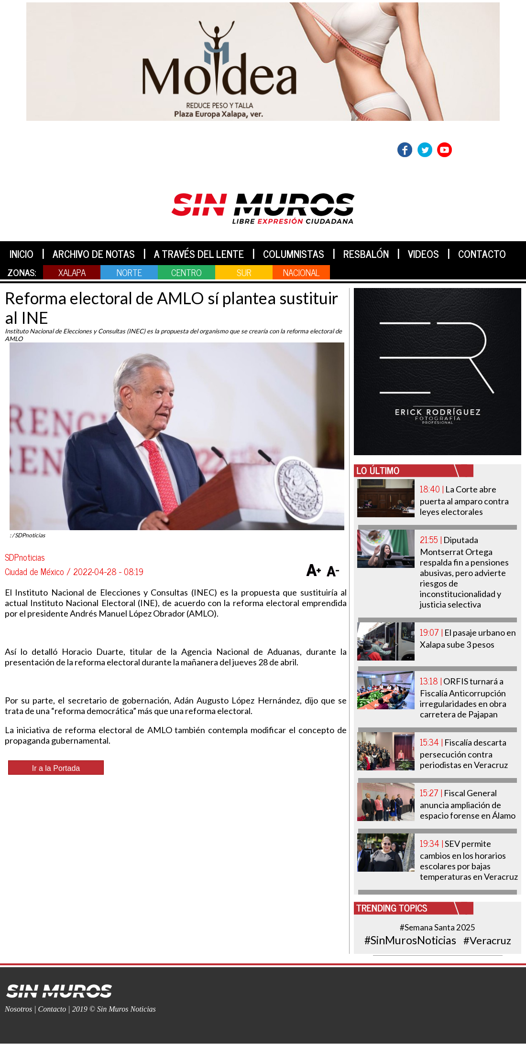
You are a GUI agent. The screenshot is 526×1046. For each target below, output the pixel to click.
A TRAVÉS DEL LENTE (199, 253)
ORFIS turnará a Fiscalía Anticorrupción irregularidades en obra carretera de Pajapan (463, 697)
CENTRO (186, 272)
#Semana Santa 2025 (437, 927)
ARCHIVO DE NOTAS (94, 253)
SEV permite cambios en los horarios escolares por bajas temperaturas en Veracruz (469, 860)
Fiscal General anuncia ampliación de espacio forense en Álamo (467, 804)
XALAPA (72, 272)
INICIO (21, 253)
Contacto (52, 1009)
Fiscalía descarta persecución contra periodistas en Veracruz (464, 753)
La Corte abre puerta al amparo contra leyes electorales (464, 500)
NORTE (129, 272)
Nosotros (18, 1009)
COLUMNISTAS (293, 253)
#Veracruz (487, 940)
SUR (244, 272)
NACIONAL (301, 272)
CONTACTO (482, 253)
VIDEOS (423, 253)
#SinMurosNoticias (410, 940)
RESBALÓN (366, 253)
